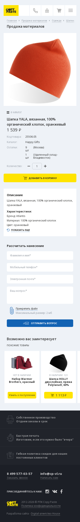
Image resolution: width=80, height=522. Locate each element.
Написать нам (49, 478)
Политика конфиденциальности (41, 506)
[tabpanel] (21, 377)
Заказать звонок (17, 478)
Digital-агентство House (45, 513)
